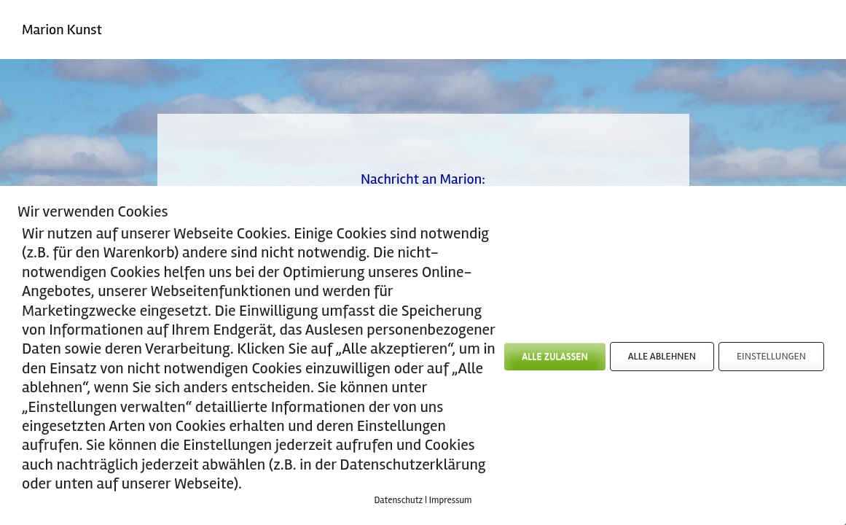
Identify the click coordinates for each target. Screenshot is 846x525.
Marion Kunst (62, 29)
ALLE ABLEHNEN (662, 356)
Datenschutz (398, 500)
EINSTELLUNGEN (771, 356)
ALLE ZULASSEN (554, 356)
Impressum (450, 500)
